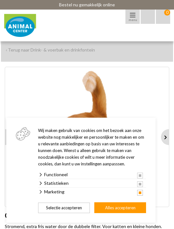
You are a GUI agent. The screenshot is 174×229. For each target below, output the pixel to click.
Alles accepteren (120, 207)
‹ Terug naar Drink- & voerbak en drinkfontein (50, 49)
